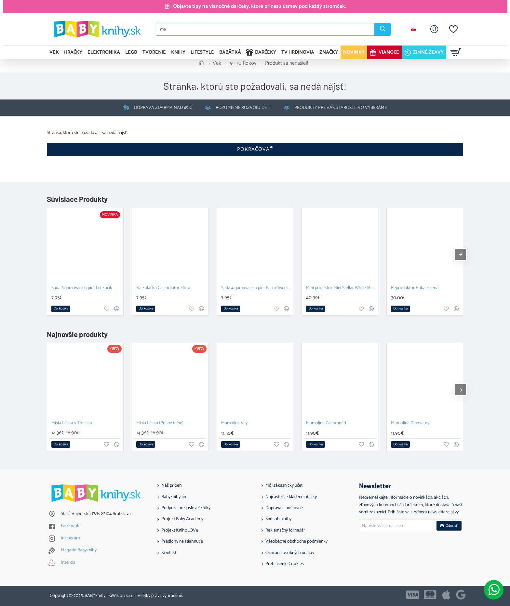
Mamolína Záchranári (326, 423)
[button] (60, 309)
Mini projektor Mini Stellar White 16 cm (341, 288)
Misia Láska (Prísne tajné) (159, 423)
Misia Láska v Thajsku (71, 423)
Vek (217, 63)
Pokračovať (255, 149)
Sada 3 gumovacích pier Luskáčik (81, 288)
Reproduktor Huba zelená (414, 288)
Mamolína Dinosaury (410, 423)
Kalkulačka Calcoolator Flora (163, 288)
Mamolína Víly (234, 423)
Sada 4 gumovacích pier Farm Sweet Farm (256, 288)
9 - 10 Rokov (243, 63)
